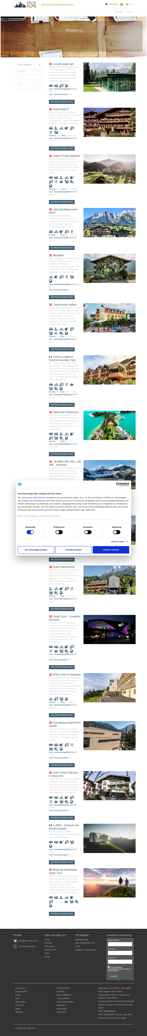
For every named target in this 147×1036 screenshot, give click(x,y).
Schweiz (60, 992)
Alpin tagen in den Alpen (110, 992)
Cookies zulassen (111, 550)
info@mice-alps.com (28, 941)
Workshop (61, 1009)
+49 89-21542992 (27, 947)
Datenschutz (50, 950)
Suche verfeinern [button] (24, 65)
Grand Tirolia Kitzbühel (64, 156)
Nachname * (112, 958)
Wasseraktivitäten (65, 1002)
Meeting (19, 1012)
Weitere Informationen (61, 102)
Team (47, 940)
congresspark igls (61, 64)
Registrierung (81, 940)
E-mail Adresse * (114, 940)
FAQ (77, 946)
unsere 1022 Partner (35, 497)
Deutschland (21, 992)
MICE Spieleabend (107, 1011)
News (47, 957)
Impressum (49, 946)
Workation (61, 1005)
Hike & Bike (20, 1002)
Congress (19, 988)
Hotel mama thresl (62, 567)
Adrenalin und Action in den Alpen (114, 988)
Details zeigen (117, 542)
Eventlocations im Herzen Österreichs (116, 1001)
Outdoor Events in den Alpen (112, 1018)
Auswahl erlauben (73, 550)
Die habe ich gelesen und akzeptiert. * (119, 969)
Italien (18, 1009)
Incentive (19, 1005)
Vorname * (112, 949)
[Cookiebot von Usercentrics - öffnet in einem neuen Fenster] (118, 484)
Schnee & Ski (63, 988)
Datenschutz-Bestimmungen (115, 968)
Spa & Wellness (64, 995)
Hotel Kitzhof (59, 109)
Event (18, 995)
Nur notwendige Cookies (36, 550)
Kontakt (48, 943)
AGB (46, 953)
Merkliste (114, 4)
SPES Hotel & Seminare (65, 674)
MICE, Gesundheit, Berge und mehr (115, 1015)
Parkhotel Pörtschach (63, 412)
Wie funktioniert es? (85, 943)
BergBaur (56, 255)
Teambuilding (63, 998)
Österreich (62, 1012)
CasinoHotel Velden (63, 305)
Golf (17, 998)
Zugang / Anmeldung (85, 950)
